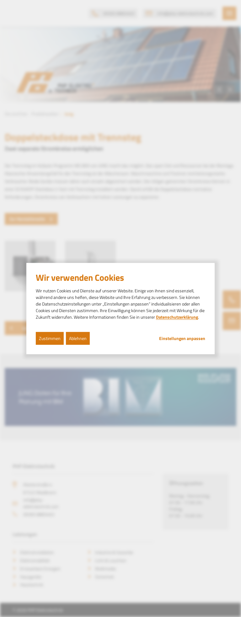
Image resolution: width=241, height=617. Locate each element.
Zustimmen (50, 338)
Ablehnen (78, 338)
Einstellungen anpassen (182, 338)
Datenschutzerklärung (177, 317)
